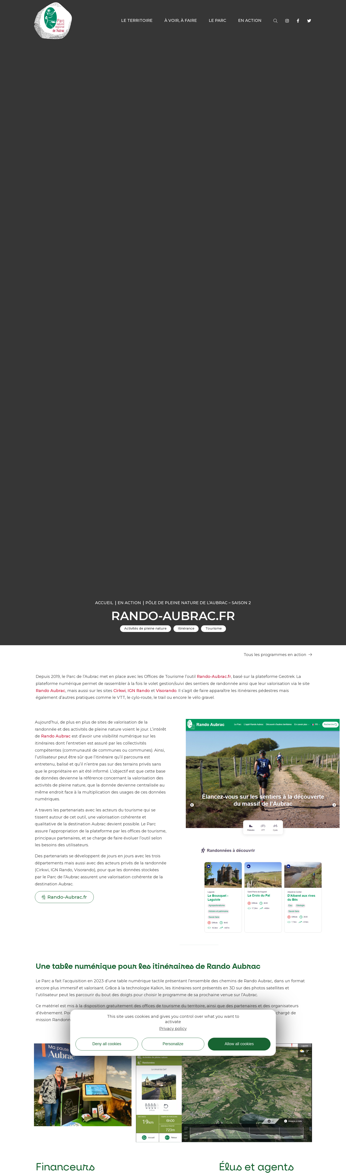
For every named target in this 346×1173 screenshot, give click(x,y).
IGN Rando (139, 690)
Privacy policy (173, 1028)
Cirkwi (119, 690)
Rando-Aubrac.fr (214, 676)
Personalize (173, 1044)
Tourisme (213, 628)
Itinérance (186, 628)
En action (129, 602)
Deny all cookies (106, 1044)
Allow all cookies (239, 1044)
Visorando (166, 690)
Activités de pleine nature (145, 628)
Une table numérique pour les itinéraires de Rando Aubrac (148, 966)
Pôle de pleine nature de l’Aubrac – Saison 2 (198, 602)
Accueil (104, 602)
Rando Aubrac (50, 690)
